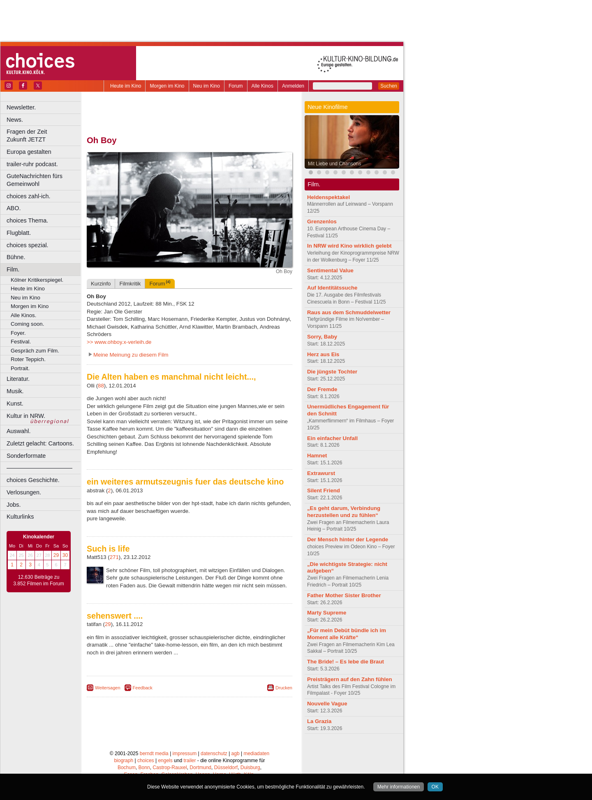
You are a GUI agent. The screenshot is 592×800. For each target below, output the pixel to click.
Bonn (144, 767)
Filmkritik (130, 284)
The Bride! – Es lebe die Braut (345, 662)
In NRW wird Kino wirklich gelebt (349, 246)
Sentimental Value (330, 270)
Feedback (143, 687)
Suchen (388, 86)
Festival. (21, 342)
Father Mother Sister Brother (344, 595)
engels (165, 760)
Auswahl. (18, 431)
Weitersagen (107, 687)
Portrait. (20, 368)
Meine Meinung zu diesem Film (131, 355)
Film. (13, 269)
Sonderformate (26, 455)
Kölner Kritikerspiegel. (37, 280)
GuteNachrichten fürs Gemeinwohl (34, 180)
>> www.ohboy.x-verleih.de (119, 342)
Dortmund (200, 767)
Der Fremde (322, 389)
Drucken (283, 687)
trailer (189, 760)
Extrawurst (321, 473)
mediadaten (256, 753)
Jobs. (14, 504)
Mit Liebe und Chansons (334, 164)
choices (145, 760)
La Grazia (319, 721)
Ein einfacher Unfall (332, 438)
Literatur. (18, 379)
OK (435, 787)
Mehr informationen (398, 787)
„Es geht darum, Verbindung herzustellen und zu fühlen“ (343, 511)
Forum (236, 86)
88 (101, 386)
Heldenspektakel (328, 197)
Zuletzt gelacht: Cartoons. (40, 443)
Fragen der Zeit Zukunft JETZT (45, 135)
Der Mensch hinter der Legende (347, 539)
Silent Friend (323, 490)
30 (65, 555)
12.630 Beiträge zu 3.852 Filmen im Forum (38, 580)
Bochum (127, 767)
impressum (185, 753)
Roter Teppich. (28, 359)
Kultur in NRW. (26, 416)
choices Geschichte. (33, 480)
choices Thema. (27, 220)
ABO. (14, 208)
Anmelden (293, 86)
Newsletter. (21, 107)
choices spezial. (28, 245)
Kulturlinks (20, 516)
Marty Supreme (326, 613)
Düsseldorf (226, 767)
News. (15, 119)
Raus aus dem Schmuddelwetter (349, 312)
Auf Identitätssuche (332, 288)
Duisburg (250, 767)
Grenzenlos (322, 221)
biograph (123, 760)
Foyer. (18, 333)
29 (56, 555)
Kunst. (15, 403)
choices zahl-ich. (28, 196)
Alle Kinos (262, 86)
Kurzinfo (101, 284)
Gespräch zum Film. (35, 351)
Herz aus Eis (323, 354)
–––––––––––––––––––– (39, 467)
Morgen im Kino (167, 86)
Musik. (15, 391)
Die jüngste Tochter (332, 372)
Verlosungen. (24, 492)
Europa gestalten (29, 151)
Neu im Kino (206, 86)
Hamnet (317, 455)
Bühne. (16, 257)
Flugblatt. (19, 233)
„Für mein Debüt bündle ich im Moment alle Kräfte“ (346, 633)
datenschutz (214, 753)
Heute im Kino (125, 86)
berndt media (154, 753)
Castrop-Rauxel (170, 767)
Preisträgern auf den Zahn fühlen (349, 679)
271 (114, 557)
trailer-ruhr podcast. (32, 164)
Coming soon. (27, 324)
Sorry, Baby (322, 337)
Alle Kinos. (23, 315)
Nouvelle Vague (327, 703)
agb (235, 753)
